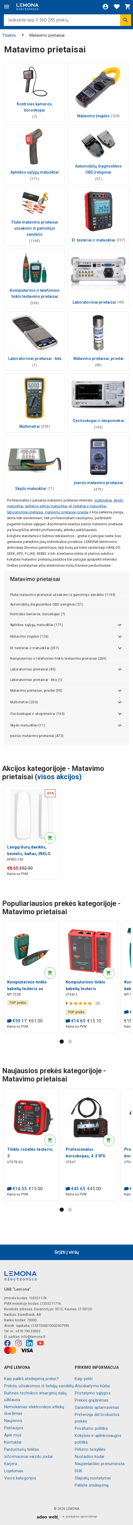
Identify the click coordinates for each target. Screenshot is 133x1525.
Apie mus (12, 1435)
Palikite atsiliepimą (92, 1485)
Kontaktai (12, 1442)
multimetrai (103, 500)
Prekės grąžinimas (92, 1400)
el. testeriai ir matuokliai (87, 506)
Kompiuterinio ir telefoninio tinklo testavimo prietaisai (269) (58, 659)
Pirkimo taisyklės (90, 1449)
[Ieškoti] (125, 20)
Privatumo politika (91, 1428)
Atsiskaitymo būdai (92, 1385)
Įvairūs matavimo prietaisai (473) (37, 736)
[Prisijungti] (105, 6)
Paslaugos (13, 1427)
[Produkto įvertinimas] (81, 1003)
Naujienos (13, 1420)
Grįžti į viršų (66, 1252)
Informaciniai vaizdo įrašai (28, 1456)
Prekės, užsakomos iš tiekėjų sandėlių (39, 1385)
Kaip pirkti (84, 1378)
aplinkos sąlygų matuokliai (46, 506)
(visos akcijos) (58, 777)
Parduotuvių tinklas (21, 1449)
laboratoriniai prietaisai (25, 512)
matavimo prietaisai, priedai (66, 512)
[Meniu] (6, 6)
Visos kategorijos (20, 1478)
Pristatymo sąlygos (92, 1393)
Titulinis (9, 35)
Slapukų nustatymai (93, 1478)
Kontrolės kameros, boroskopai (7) (37, 614)
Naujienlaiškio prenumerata (99, 1463)
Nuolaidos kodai (89, 1456)
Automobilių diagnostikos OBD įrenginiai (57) (46, 604)
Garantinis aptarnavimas (97, 1407)
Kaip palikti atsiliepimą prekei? (31, 1378)
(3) (98, 1003)
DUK (78, 1470)
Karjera (10, 1463)
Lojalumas (13, 1470)
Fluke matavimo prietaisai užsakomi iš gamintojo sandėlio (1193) (63, 595)
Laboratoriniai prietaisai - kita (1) (36, 680)
